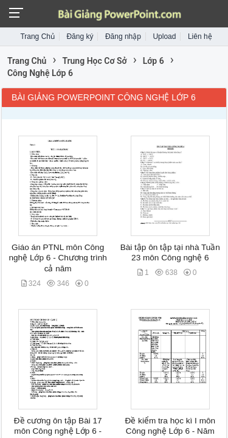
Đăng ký (79, 36)
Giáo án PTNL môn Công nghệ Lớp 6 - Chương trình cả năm (57, 258)
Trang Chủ (37, 36)
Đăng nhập (123, 36)
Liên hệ (200, 36)
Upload (164, 36)
